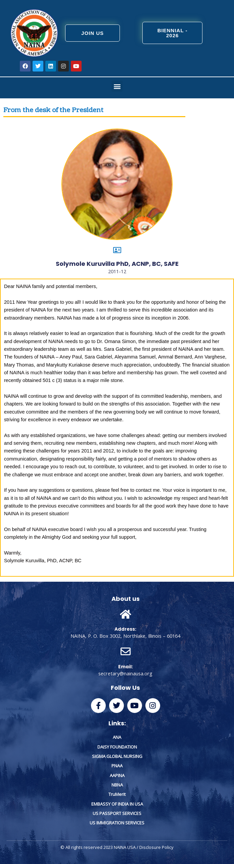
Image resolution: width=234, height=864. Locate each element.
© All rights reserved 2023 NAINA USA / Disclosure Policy (117, 847)
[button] (117, 86)
